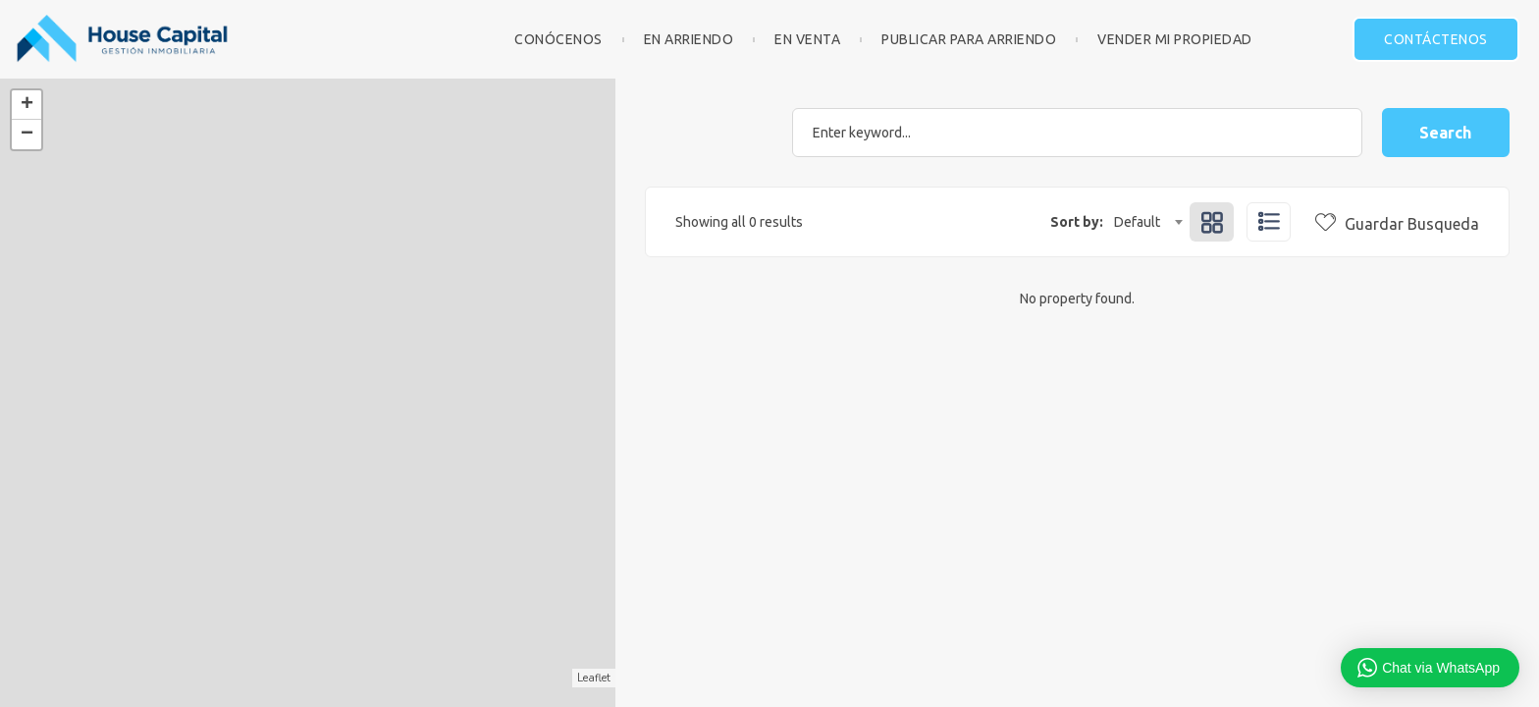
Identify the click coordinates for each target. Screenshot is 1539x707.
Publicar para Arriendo (968, 39)
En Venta (807, 39)
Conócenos (558, 39)
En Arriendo (689, 39)
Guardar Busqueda (1397, 224)
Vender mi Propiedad (1174, 39)
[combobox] (1148, 222)
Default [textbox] (1137, 222)
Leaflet (593, 678)
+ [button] (27, 105)
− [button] (27, 134)
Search (1445, 132)
